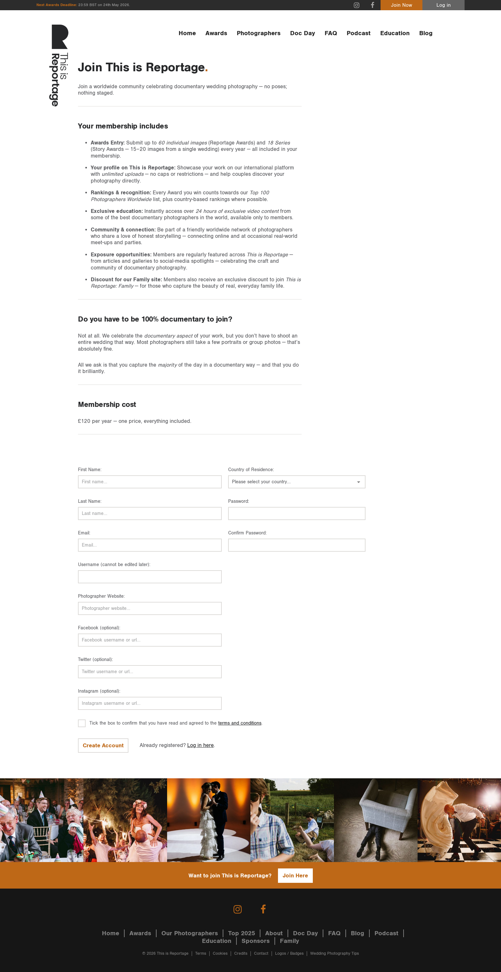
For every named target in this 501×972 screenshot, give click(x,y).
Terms (200, 953)
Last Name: (90, 501)
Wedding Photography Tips (334, 953)
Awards (216, 33)
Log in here (200, 745)
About (274, 933)
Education (395, 33)
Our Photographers (189, 933)
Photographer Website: (101, 596)
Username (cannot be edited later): (114, 564)
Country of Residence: (251, 469)
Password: (238, 501)
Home (187, 33)
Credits (240, 953)
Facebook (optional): (99, 628)
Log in (443, 5)
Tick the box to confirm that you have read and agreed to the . (176, 723)
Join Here (295, 875)
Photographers (259, 33)
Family (289, 941)
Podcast (359, 33)
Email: (84, 533)
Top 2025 (241, 933)
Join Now (401, 5)
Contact (261, 953)
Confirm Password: (247, 533)
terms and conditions (239, 723)
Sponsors (256, 941)
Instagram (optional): (99, 691)
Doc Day (302, 33)
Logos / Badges (289, 953)
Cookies (220, 953)
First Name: (90, 469)
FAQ (331, 33)
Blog (426, 33)
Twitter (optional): (95, 659)
